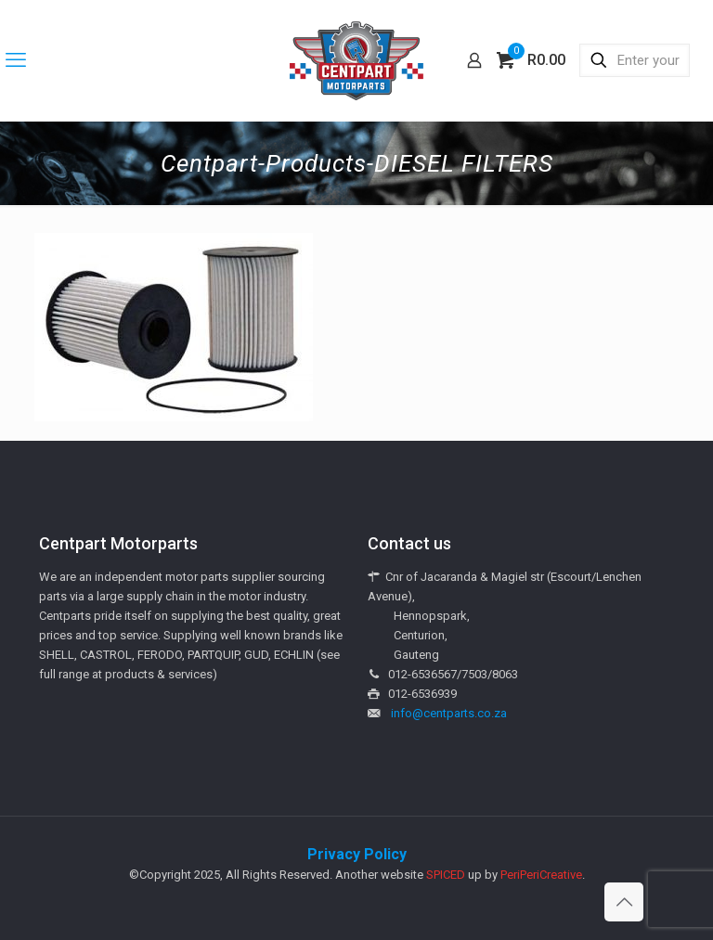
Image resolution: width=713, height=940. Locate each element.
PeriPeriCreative (541, 875)
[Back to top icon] (623, 901)
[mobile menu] (16, 60)
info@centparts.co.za (449, 713)
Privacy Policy (357, 854)
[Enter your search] (634, 60)
